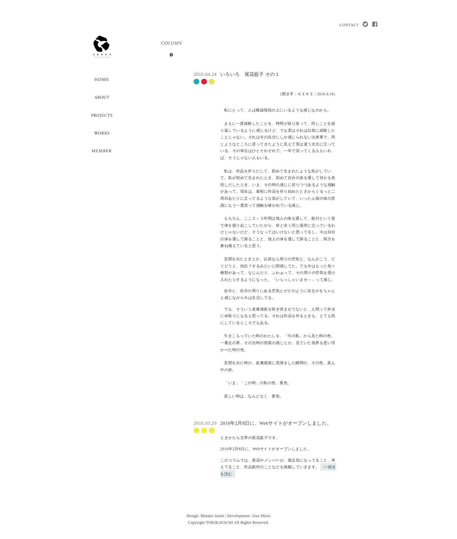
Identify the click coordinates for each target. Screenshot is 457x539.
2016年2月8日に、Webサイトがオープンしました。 (275, 423)
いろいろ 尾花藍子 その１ (250, 74)
